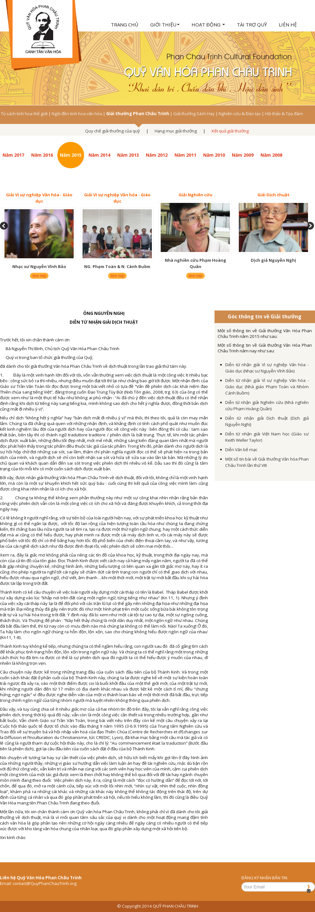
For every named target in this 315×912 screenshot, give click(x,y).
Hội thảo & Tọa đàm (284, 113)
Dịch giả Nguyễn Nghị (273, 260)
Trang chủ (124, 24)
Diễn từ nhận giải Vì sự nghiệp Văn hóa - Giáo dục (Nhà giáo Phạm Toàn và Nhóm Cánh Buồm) (267, 387)
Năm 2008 (271, 155)
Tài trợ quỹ (252, 24)
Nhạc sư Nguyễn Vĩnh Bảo (39, 266)
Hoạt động (208, 24)
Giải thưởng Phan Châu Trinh (137, 113)
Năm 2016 (42, 155)
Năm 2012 (157, 155)
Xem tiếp (39, 275)
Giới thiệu (165, 24)
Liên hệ (288, 24)
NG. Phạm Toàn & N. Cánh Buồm (117, 266)
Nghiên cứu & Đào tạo (240, 113)
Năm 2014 (99, 155)
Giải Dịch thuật (273, 195)
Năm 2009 (243, 155)
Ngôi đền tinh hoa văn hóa (77, 113)
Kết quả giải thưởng (230, 131)
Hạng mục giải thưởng (176, 131)
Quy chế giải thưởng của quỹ (112, 131)
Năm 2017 (13, 155)
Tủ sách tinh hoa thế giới (24, 113)
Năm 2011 (185, 155)
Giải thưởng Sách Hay (194, 113)
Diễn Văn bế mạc (241, 449)
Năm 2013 (128, 155)
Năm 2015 (71, 155)
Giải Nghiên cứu (195, 195)
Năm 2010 (214, 155)
